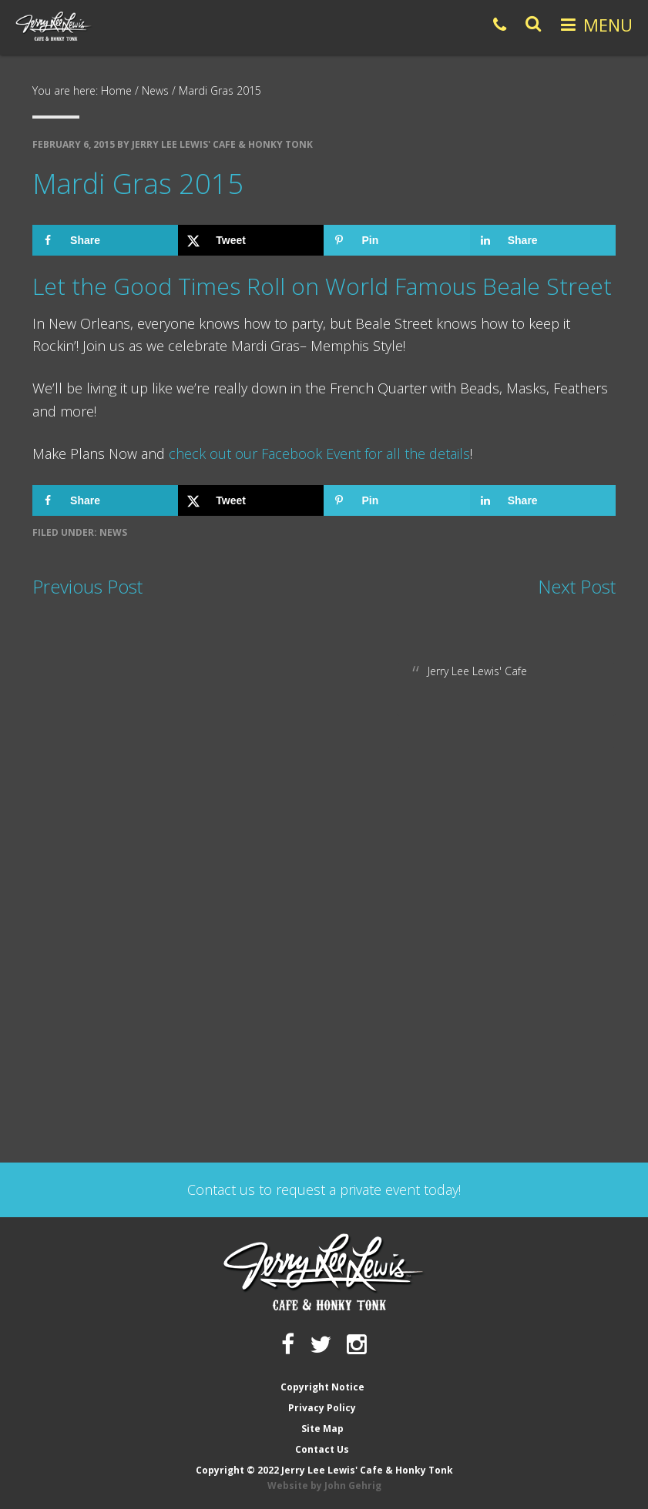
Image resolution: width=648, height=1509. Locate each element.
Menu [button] (608, 24)
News (113, 532)
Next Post (577, 586)
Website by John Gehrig (324, 1485)
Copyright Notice (322, 1387)
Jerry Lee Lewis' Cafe (477, 671)
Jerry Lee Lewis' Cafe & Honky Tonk (53, 26)
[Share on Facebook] (105, 240)
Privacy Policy (322, 1407)
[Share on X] (251, 240)
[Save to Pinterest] (396, 240)
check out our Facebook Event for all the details (319, 453)
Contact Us (322, 1449)
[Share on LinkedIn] (543, 240)
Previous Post (87, 586)
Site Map (322, 1428)
